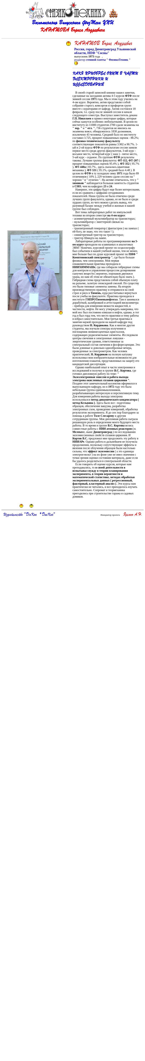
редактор (102, 59)
